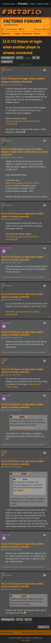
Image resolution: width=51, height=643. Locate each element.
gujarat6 (4, 359)
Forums (23, 3)
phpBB (18, 638)
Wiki (33, 4)
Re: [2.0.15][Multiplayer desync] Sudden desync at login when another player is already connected (24, 152)
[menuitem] (11, 29)
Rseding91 (5, 246)
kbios (3, 68)
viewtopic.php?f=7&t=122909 (22, 428)
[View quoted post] (26, 417)
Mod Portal (43, 4)
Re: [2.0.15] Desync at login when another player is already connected (22, 215)
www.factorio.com (11, 25)
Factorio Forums (23, 21)
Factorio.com (8, 4)
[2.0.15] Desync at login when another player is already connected (22, 46)
